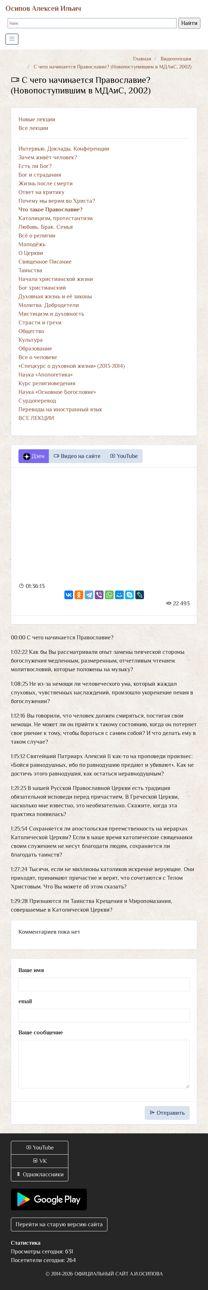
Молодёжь (32, 244)
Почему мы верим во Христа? (56, 201)
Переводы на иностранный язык (60, 409)
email (25, 1001)
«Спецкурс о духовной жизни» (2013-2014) (71, 366)
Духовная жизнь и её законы (55, 296)
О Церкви (30, 253)
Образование (35, 348)
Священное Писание (45, 262)
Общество (31, 331)
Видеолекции (176, 59)
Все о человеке (37, 357)
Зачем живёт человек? (47, 157)
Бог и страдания (39, 175)
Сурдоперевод (37, 401)
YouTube (124, 456)
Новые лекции (36, 119)
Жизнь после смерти (45, 183)
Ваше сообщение (40, 1032)
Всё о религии (36, 235)
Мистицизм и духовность (51, 314)
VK (39, 1161)
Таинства (30, 270)
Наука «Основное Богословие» (57, 392)
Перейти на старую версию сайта (59, 1224)
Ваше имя (31, 970)
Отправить (167, 1113)
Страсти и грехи (39, 322)
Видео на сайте (77, 456)
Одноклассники (40, 1174)
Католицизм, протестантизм (55, 218)
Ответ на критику (41, 192)
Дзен (33, 456)
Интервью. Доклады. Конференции (63, 149)
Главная (142, 59)
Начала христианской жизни (55, 279)
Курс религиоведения (46, 383)
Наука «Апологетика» (45, 374)
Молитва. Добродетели (48, 305)
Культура (30, 340)
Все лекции (33, 128)
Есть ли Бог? (35, 166)
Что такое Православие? (50, 209)
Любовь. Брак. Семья (45, 227)
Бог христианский (42, 288)
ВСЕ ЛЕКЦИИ (36, 418)
